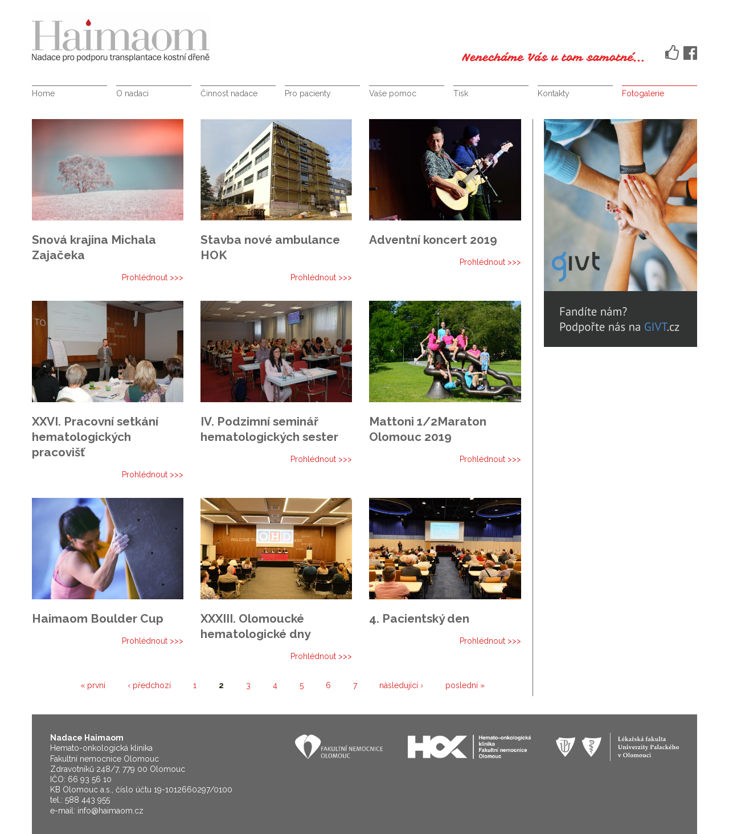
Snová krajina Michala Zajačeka (94, 247)
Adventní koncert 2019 (433, 239)
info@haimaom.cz (110, 810)
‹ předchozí (149, 685)
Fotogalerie (643, 93)
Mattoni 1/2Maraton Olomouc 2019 (427, 429)
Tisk (460, 93)
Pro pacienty (308, 93)
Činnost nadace (228, 93)
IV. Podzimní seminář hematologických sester (269, 429)
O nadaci (132, 93)
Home (43, 93)
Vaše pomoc (392, 93)
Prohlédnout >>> (152, 277)
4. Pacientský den (419, 618)
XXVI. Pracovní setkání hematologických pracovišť (95, 436)
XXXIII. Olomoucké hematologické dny (255, 626)
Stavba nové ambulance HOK (270, 247)
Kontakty (554, 93)
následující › (401, 685)
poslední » (465, 685)
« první (92, 685)
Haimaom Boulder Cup (97, 618)
